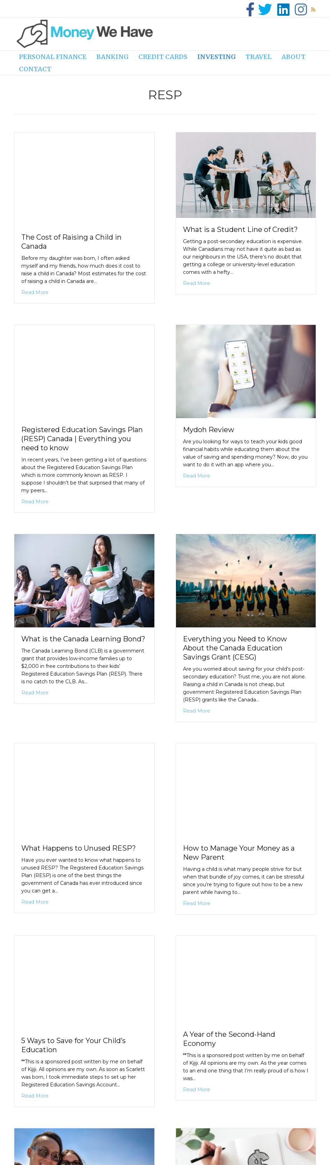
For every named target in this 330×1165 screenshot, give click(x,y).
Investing (216, 57)
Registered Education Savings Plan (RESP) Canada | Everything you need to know (82, 438)
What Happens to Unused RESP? (78, 848)
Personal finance (53, 57)
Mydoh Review (208, 429)
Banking (112, 57)
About (293, 57)
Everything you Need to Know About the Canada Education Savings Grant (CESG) (235, 648)
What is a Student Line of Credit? (240, 229)
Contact (35, 69)
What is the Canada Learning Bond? (83, 639)
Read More (35, 292)
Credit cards (163, 57)
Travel (258, 57)
